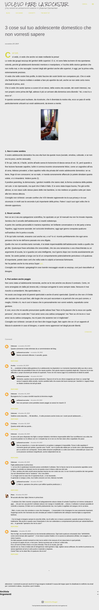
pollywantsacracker (23, 352)
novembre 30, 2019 (24, 346)
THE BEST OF (44, 13)
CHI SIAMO (18, 13)
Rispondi (14, 361)
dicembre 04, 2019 (36, 376)
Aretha (13, 365)
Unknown (14, 346)
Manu (12, 494)
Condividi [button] (88, 332)
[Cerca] (84, 4)
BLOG (7, 13)
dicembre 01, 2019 (24, 393)
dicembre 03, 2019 (24, 434)
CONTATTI (30, 13)
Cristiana (14, 423)
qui (41, 264)
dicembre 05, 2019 (25, 531)
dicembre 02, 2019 (24, 423)
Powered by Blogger (49, 602)
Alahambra (14, 531)
